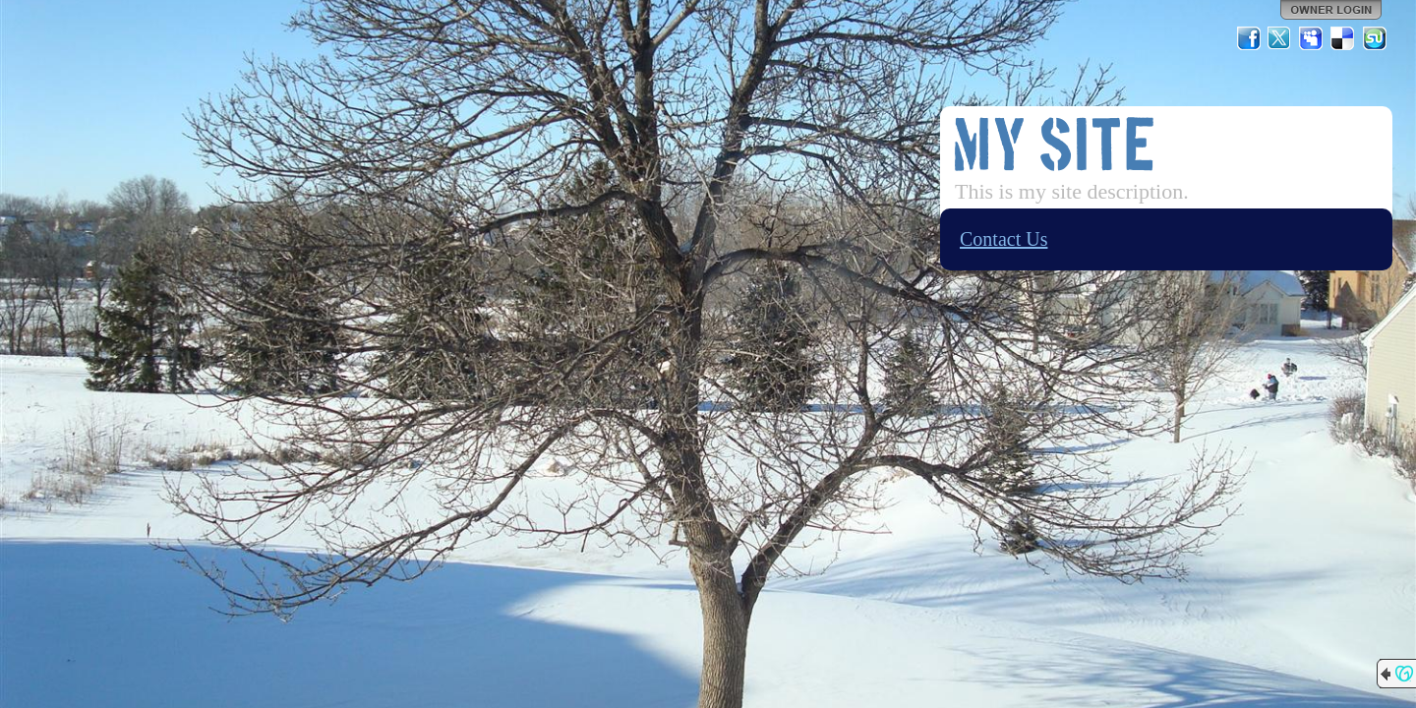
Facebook (1249, 38)
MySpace (1312, 38)
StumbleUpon (1374, 38)
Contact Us (1003, 239)
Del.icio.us (1343, 38)
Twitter (1280, 38)
